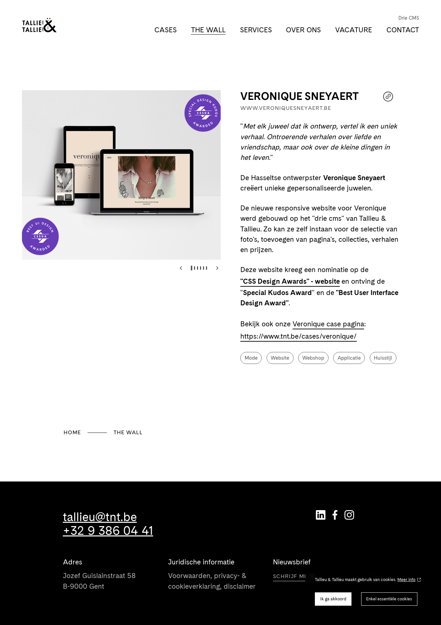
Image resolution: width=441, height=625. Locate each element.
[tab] (191, 268)
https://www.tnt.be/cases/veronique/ (298, 336)
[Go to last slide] (180, 267)
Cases (165, 30)
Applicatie (349, 358)
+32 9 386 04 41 (108, 530)
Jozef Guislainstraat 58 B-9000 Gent (99, 580)
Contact (402, 30)
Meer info (406, 579)
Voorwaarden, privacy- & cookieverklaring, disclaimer (212, 580)
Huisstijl (383, 358)
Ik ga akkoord (333, 598)
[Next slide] (217, 267)
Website (280, 358)
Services (256, 30)
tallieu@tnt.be (100, 517)
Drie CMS (408, 18)
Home (72, 432)
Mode (251, 358)
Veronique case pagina (328, 324)
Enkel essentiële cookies (389, 598)
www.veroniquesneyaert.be (285, 108)
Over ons (303, 30)
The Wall (208, 30)
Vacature (353, 30)
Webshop (313, 358)
